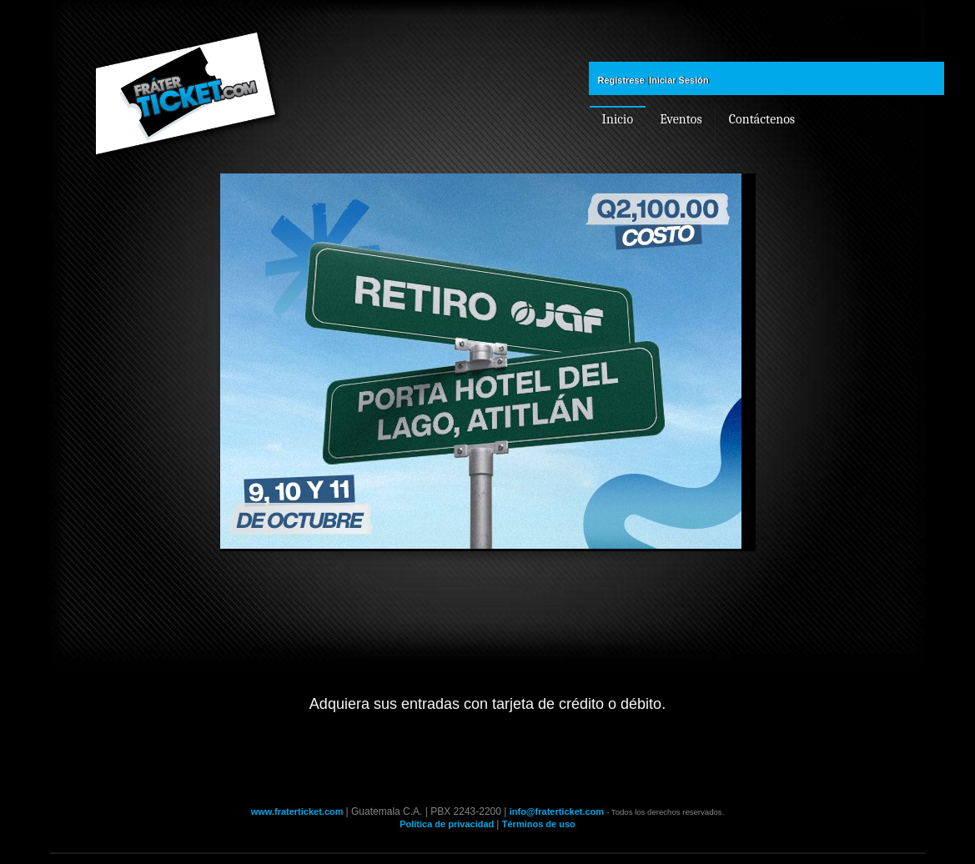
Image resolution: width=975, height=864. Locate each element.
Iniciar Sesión (679, 80)
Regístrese (621, 80)
